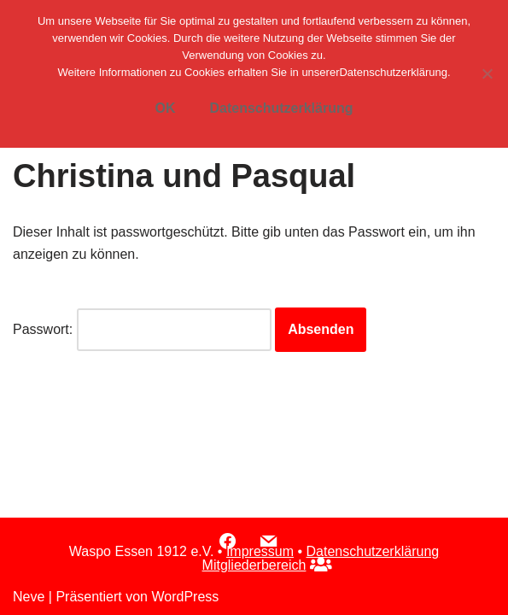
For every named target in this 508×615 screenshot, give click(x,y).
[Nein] (486, 73)
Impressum (260, 551)
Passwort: (142, 329)
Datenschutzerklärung (373, 551)
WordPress (185, 596)
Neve (28, 596)
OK (165, 108)
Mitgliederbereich (254, 565)
